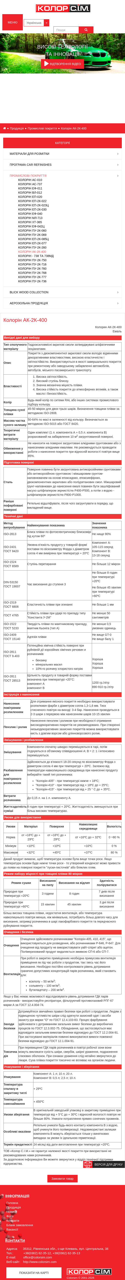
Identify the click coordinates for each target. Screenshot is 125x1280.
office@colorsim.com (37, 1257)
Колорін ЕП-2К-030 (32, 209)
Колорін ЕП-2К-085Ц (33, 239)
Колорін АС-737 (30, 184)
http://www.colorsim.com (40, 1262)
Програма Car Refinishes (31, 164)
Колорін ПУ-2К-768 (32, 272)
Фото (10, 1216)
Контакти (12, 1220)
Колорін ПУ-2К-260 (32, 247)
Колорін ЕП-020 (30, 196)
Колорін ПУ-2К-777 (32, 277)
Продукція (17, 128)
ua (4, 128)
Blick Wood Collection (29, 292)
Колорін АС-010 (30, 180)
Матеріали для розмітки (29, 153)
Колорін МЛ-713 (30, 218)
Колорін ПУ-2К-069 (32, 234)
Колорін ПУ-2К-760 (32, 268)
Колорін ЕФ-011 (30, 188)
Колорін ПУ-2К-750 (32, 260)
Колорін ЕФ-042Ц (31, 226)
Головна (12, 1203)
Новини (11, 1211)
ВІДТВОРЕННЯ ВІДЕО (62, 63)
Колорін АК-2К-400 (32, 251)
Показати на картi (34, 1273)
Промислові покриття (42, 128)
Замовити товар (63, 1178)
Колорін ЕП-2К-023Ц (33, 205)
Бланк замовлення (19, 1225)
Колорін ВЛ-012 (30, 192)
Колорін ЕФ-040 (30, 213)
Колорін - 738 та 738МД (36, 256)
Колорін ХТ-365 (30, 222)
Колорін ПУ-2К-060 (32, 230)
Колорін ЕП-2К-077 (32, 243)
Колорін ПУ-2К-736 (32, 281)
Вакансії (12, 1229)
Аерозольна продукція (29, 303)
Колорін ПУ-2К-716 (32, 264)
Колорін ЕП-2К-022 (32, 201)
